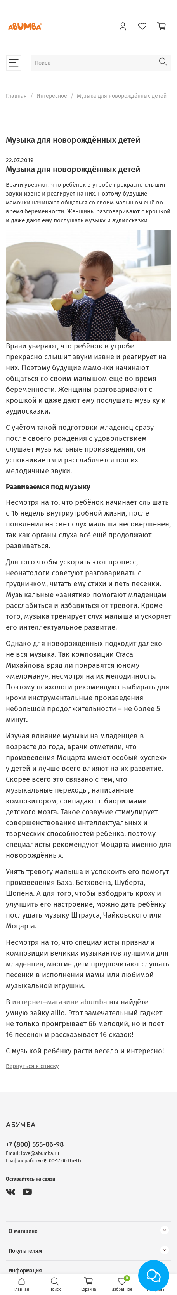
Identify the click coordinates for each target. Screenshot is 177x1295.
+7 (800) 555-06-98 (35, 1144)
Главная (16, 96)
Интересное (51, 96)
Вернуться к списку (32, 1066)
